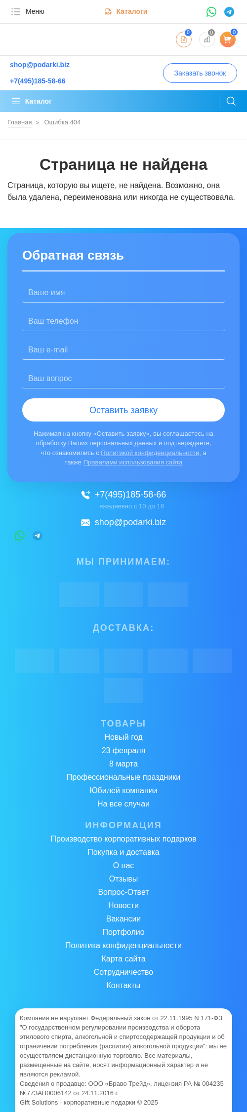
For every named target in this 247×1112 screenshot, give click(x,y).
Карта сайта (123, 959)
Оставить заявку (123, 410)
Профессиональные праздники (124, 777)
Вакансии (123, 919)
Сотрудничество (124, 972)
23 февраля (124, 750)
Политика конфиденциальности (123, 945)
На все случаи (123, 804)
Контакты (123, 985)
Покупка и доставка (123, 852)
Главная (19, 122)
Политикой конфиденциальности (150, 453)
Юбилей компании (123, 790)
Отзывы (123, 879)
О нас (123, 865)
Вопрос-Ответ (123, 892)
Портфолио (123, 932)
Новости (123, 905)
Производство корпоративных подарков (123, 839)
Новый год (123, 737)
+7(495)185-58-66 (123, 494)
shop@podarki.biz (123, 522)
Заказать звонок (200, 73)
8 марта (123, 764)
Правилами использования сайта (133, 462)
